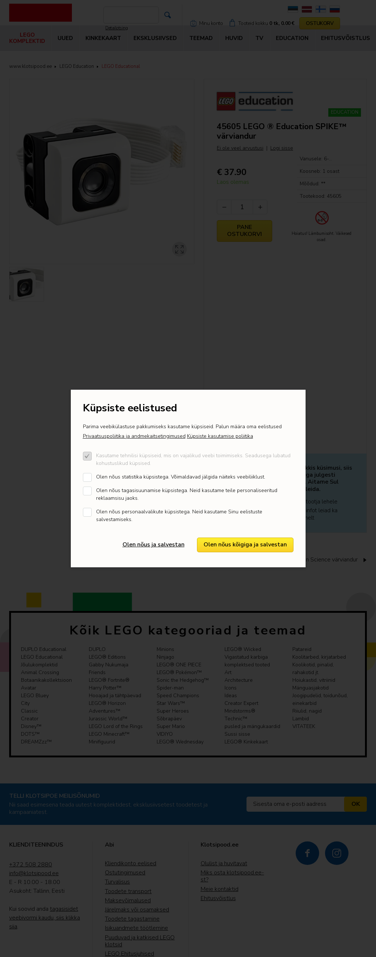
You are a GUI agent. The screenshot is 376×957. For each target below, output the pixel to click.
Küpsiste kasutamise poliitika (220, 436)
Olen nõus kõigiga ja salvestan (245, 545)
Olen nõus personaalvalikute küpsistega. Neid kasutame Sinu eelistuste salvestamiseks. (179, 515)
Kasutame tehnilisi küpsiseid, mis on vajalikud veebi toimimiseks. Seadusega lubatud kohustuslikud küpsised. (193, 459)
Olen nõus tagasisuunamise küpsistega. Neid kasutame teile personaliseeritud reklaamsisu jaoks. (186, 494)
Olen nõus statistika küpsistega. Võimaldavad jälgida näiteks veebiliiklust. (180, 476)
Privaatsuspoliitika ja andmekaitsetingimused (134, 436)
